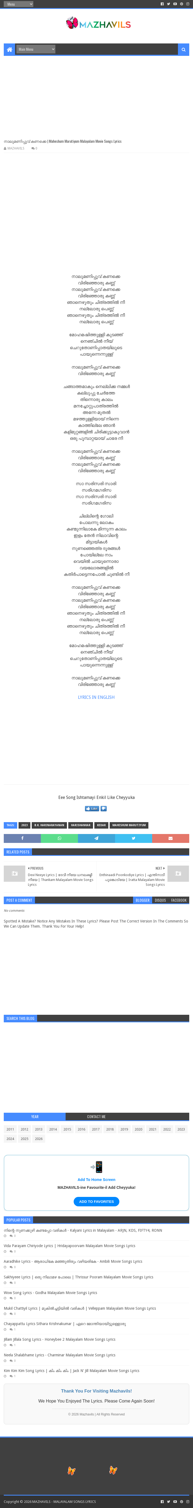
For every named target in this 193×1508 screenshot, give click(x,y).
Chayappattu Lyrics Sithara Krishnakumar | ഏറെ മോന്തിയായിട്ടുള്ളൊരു (65, 1324)
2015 (67, 1129)
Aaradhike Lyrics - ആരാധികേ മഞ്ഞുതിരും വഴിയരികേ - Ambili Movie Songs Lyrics (73, 1261)
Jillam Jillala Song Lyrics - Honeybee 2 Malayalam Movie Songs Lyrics (59, 1339)
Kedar (101, 825)
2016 (81, 1129)
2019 (124, 1129)
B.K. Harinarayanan (49, 825)
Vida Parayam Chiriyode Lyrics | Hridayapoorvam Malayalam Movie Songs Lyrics (69, 1246)
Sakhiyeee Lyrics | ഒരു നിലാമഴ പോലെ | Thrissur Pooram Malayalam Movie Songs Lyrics (78, 1277)
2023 (24, 825)
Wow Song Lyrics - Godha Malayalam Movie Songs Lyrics (50, 1293)
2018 (110, 1129)
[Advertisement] (96, 93)
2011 (10, 1129)
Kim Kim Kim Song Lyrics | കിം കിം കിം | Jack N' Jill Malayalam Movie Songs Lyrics (71, 1371)
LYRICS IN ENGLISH (96, 697)
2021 (152, 1129)
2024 (10, 1139)
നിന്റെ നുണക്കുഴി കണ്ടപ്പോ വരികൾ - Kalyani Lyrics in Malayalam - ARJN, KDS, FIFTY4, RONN (83, 1230)
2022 (167, 1129)
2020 (138, 1129)
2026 (38, 1139)
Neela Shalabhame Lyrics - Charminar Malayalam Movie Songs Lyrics (59, 1355)
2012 (24, 1129)
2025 (24, 1139)
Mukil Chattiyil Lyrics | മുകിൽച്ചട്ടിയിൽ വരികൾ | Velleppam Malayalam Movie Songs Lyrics (80, 1308)
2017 (95, 1129)
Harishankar (80, 825)
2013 (38, 1129)
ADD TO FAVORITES (96, 1202)
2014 (53, 1129)
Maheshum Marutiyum (129, 825)
